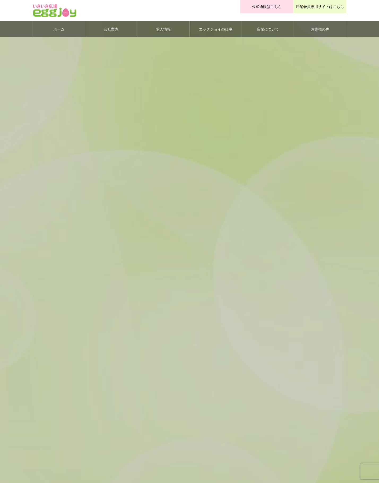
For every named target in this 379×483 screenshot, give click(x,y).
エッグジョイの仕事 (215, 29)
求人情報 (163, 29)
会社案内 (111, 29)
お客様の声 (320, 29)
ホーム (58, 29)
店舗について (268, 29)
